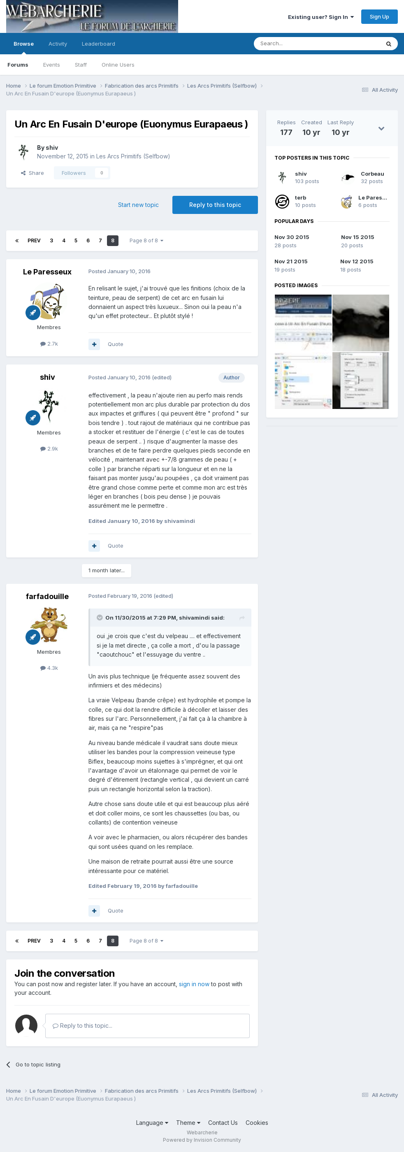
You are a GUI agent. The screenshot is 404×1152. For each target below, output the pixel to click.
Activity (58, 43)
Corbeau (372, 173)
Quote (115, 344)
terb (300, 197)
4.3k (49, 667)
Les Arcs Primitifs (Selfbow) (133, 156)
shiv (52, 147)
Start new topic (138, 204)
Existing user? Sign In (321, 17)
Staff (81, 64)
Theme (188, 1122)
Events (51, 64)
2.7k (49, 343)
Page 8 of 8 (146, 240)
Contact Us (223, 1122)
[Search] (296, 43)
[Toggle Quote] (100, 617)
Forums (17, 64)
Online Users (118, 64)
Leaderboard (98, 43)
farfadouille (47, 596)
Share (32, 173)
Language (152, 1122)
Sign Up (379, 16)
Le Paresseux (47, 271)
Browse (24, 47)
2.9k (49, 448)
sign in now (194, 983)
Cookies (257, 1122)
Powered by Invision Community (202, 1140)
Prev (34, 240)
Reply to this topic (215, 204)
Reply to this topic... (82, 1025)
